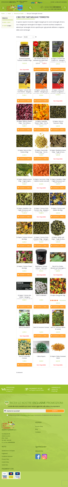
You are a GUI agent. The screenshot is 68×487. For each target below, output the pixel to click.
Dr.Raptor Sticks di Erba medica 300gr (24, 151)
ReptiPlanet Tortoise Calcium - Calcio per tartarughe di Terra (41, 268)
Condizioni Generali (7, 456)
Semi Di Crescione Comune (41, 327)
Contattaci (38, 432)
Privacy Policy (5, 459)
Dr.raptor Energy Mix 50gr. (57, 295)
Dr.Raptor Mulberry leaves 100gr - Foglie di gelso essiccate (24, 181)
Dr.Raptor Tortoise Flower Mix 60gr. (24, 267)
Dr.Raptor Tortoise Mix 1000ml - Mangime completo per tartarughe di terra (24, 297)
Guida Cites (5, 465)
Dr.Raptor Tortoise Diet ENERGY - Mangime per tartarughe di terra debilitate (41, 91)
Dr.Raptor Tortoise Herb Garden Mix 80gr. (58, 209)
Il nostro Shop (39, 426)
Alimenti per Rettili (19, 13)
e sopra (7, 25)
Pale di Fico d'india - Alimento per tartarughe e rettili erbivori (58, 268)
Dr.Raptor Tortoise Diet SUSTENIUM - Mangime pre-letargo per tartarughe (24, 91)
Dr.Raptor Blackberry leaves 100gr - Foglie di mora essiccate (58, 152)
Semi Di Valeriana (41, 295)
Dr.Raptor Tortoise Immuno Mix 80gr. (24, 238)
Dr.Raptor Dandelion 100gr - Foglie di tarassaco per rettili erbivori (58, 181)
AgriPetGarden (40, 447)
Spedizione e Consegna (8, 450)
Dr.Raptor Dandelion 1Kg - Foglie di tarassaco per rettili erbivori (24, 210)
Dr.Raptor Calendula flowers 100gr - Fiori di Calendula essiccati (41, 123)
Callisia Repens (41, 356)
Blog (36, 429)
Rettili (9, 13)
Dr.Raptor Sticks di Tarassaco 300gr (58, 122)
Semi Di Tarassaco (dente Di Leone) (58, 328)
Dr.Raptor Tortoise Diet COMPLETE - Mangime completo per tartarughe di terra (58, 61)
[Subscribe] (55, 410)
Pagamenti (5, 453)
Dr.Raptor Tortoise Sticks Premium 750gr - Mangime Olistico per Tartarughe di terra (41, 239)
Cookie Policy (5, 462)
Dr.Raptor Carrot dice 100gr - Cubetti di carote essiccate (41, 180)
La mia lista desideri (61, 2)
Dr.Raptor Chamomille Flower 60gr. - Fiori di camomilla (41, 152)
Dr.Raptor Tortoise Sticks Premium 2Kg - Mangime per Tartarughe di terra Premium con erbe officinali (41, 211)
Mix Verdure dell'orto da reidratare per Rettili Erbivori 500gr (41, 60)
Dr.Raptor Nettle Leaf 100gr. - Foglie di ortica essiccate (57, 239)
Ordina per (19, 37)
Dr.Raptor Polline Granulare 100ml (58, 357)
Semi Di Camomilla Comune (24, 357)
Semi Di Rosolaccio (24, 327)
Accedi (52, 2)
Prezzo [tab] (5, 18)
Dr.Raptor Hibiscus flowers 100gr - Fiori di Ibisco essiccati (24, 123)
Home (3, 13)
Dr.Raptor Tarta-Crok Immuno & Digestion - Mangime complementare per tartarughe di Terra (57, 92)
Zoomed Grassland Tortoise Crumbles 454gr (24, 59)
